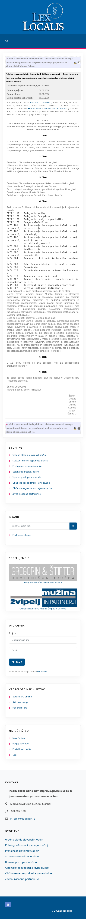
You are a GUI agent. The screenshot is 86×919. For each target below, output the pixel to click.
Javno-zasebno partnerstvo (26, 494)
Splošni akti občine (22, 696)
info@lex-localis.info (22, 818)
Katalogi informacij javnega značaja (30, 460)
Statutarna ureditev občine (25, 471)
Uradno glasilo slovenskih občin (29, 455)
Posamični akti (19, 707)
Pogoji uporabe (20, 743)
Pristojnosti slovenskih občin (27, 466)
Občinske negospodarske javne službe (32, 488)
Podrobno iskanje (21, 535)
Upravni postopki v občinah (26, 477)
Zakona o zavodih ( (41, 102)
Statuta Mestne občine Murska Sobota (47, 108)
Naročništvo (18, 738)
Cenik (15, 755)
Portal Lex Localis (21, 749)
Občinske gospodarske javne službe (31, 482)
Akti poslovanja (20, 702)
